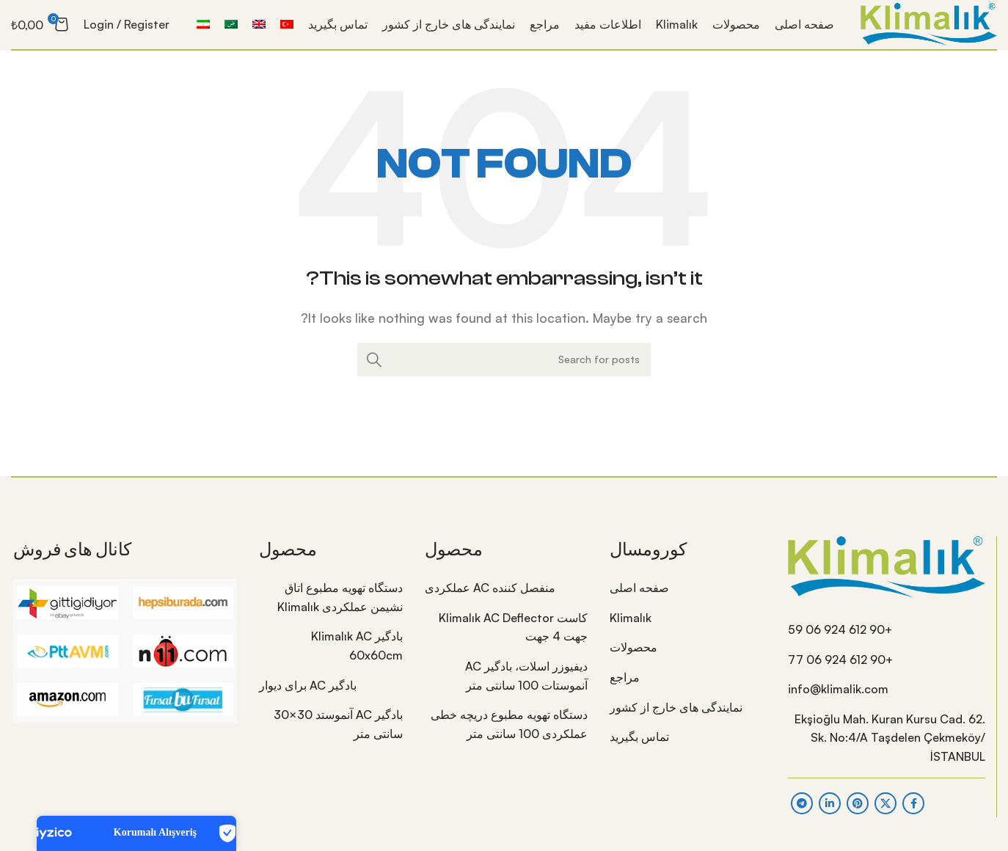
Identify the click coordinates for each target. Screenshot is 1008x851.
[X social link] (885, 818)
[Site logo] (916, 30)
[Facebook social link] (913, 818)
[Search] (504, 375)
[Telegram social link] (802, 818)
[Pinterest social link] (858, 818)
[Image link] (886, 581)
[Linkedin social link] (830, 818)
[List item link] (886, 645)
